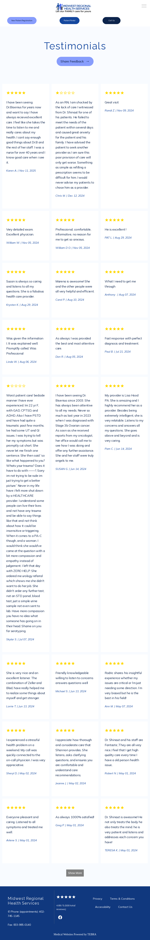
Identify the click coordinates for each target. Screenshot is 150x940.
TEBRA (91, 934)
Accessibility (102, 907)
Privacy (97, 898)
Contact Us (125, 907)
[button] (144, 6)
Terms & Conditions (122, 898)
